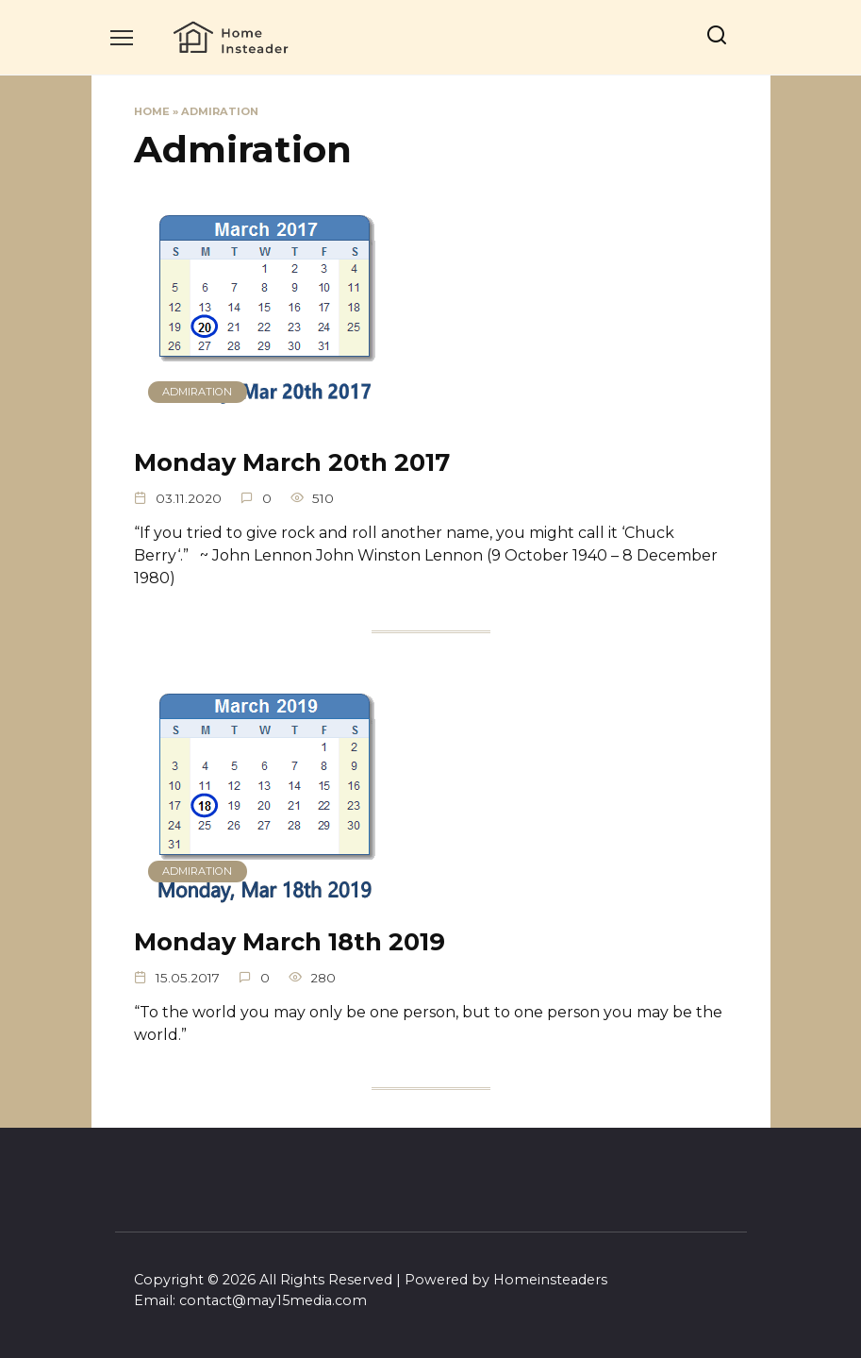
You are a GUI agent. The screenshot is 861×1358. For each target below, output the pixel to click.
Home (152, 111)
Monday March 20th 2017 (292, 462)
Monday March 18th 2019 (289, 940)
